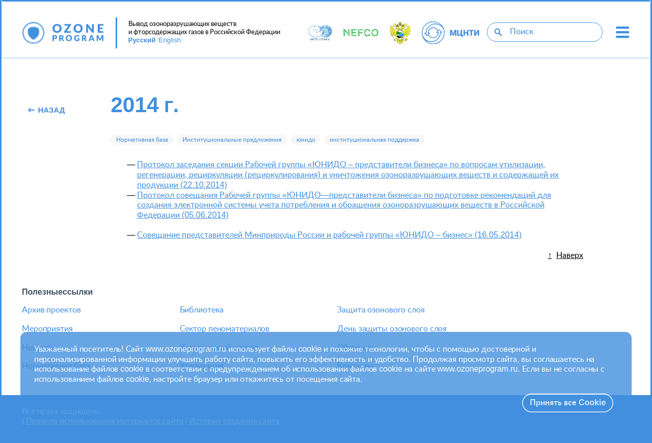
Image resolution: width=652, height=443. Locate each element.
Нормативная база (142, 140)
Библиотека (202, 310)
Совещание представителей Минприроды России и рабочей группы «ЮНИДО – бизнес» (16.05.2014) (329, 235)
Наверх (569, 255)
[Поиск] (498, 31)
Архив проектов (51, 310)
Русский (142, 40)
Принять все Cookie (568, 403)
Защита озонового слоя (381, 310)
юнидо (305, 140)
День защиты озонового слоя (392, 329)
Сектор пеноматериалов (225, 329)
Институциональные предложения (232, 140)
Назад (46, 111)
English (170, 40)
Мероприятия (47, 329)
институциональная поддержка (374, 140)
